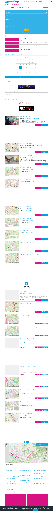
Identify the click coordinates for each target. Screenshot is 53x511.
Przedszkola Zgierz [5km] (24, 468)
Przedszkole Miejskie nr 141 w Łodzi (29, 254)
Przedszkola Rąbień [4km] (10, 478)
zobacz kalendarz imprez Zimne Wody (27, 77)
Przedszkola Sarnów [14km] (39, 476)
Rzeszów (21, 47)
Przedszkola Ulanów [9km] (24, 483)
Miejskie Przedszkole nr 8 (26, 413)
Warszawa (21, 43)
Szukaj (26, 29)
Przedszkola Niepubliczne (28, 159)
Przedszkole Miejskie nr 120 (27, 339)
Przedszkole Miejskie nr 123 (27, 242)
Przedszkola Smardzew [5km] (25, 475)
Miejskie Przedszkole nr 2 (26, 179)
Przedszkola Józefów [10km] (39, 473)
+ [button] (6, 444)
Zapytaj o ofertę (44, 124)
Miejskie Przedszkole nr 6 (26, 402)
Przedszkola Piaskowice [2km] (11, 470)
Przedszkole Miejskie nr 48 (27, 230)
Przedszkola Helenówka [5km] (11, 483)
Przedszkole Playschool (26, 155)
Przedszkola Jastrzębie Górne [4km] (12, 476)
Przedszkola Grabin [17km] (39, 484)
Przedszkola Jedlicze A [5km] (25, 473)
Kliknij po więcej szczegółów (28, 509)
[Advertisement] (26, 135)
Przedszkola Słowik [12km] (38, 475)
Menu (51, 1)
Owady (37, 493)
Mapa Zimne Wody (8, 95)
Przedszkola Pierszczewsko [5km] (26, 472)
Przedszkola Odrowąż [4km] (11, 481)
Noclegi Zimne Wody (8, 94)
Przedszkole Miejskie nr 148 (27, 167)
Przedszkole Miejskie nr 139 (27, 206)
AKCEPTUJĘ (35, 509)
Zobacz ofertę (38, 124)
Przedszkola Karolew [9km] (39, 468)
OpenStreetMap (14, 175)
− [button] (6, 446)
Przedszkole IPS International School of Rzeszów (30, 45)
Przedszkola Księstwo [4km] (11, 480)
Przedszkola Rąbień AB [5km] (25, 470)
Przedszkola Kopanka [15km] (39, 478)
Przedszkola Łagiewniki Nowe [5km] (12, 484)
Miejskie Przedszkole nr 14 (27, 315)
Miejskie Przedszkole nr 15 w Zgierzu (29, 327)
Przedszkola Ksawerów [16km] (39, 480)
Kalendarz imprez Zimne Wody (13, 54)
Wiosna (15, 493)
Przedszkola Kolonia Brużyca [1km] (12, 468)
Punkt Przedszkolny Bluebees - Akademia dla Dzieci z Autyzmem (33, 42)
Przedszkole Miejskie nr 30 (27, 218)
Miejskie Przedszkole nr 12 (27, 390)
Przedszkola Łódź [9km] (24, 482)
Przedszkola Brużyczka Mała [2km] (12, 472)
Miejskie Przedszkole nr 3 (26, 143)
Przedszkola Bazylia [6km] (24, 480)
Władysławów (22, 51)
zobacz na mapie (36, 118)
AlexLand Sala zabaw (25, 116)
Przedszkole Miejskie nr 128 (27, 303)
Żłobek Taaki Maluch (24, 38)
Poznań (21, 40)
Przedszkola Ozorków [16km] (39, 481)
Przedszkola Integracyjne (28, 369)
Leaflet (10, 175)
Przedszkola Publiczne (28, 147)
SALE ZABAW (26, 120)
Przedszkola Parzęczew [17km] (39, 483)
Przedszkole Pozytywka (25, 49)
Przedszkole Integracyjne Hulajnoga (29, 366)
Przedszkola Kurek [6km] (24, 478)
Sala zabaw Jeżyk (24, 291)
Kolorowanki (9, 489)
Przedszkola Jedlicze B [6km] (25, 477)
